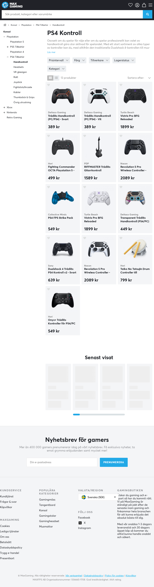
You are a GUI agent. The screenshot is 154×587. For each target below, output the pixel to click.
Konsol (14, 25)
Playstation (26, 25)
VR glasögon (20, 72)
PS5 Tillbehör (17, 47)
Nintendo (12, 112)
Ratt (15, 77)
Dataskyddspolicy (11, 547)
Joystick (17, 82)
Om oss (4, 537)
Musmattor (46, 526)
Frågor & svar (8, 502)
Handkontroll (58, 25)
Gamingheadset (49, 521)
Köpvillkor (6, 507)
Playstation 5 (17, 42)
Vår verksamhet (73, 576)
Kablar (17, 92)
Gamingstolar (47, 515)
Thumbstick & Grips (23, 97)
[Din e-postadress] (61, 462)
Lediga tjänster (9, 531)
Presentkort (7, 558)
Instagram (84, 528)
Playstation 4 (17, 52)
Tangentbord (47, 505)
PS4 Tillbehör (42, 25)
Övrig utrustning (22, 102)
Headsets (18, 67)
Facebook (84, 517)
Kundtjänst (6, 496)
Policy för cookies (114, 576)
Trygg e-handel (9, 553)
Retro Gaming (14, 117)
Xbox (9, 107)
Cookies (5, 526)
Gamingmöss (47, 499)
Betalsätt (5, 542)
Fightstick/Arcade (22, 87)
